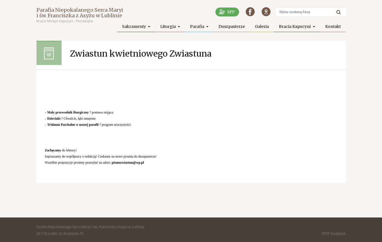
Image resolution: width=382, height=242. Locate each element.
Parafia (197, 26)
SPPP (326, 233)
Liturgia (168, 26)
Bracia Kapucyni (295, 26)
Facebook (338, 233)
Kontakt (333, 26)
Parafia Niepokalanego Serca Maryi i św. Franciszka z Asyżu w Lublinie (80, 13)
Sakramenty (134, 26)
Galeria (262, 26)
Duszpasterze (231, 26)
